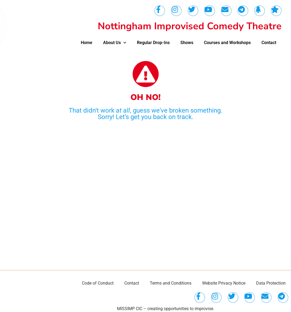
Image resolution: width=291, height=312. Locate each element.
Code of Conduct (98, 283)
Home (86, 42)
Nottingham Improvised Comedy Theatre (190, 26)
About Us (114, 42)
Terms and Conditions (170, 283)
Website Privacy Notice (223, 283)
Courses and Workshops (227, 42)
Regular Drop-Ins (153, 42)
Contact (268, 42)
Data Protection (271, 283)
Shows (186, 42)
